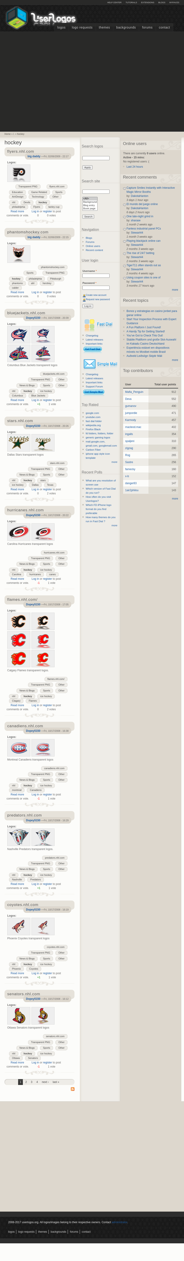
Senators (33, 1058)
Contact (164, 27)
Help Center (114, 2)
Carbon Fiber (93, 449)
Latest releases (94, 339)
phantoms (17, 283)
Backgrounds (126, 27)
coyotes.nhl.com (56, 947)
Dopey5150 (33, 317)
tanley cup (54, 206)
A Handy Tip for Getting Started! (146, 331)
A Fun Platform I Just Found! (144, 327)
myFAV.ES (174, 2)
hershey (47, 283)
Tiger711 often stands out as (144, 265)
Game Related (39, 192)
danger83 (131, 483)
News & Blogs (27, 385)
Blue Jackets (38, 395)
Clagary (16, 700)
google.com (92, 413)
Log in (35, 211)
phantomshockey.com (53, 267)
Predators (35, 879)
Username (89, 271)
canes (52, 574)
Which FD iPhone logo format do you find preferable (98, 509)
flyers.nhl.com (57, 186)
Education (17, 192)
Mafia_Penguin (134, 392)
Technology (38, 196)
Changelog (92, 335)
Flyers (36, 206)
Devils (27, 202)
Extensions (147, 2)
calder (15, 287)
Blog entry (90, 205)
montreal (17, 790)
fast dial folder (94, 421)
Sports (58, 192)
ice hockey (46, 391)
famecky (130, 469)
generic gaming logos (98, 437)
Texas (50, 484)
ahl (32, 283)
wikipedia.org (93, 425)
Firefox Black (93, 429)
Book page (90, 208)
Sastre (129, 462)
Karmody (130, 420)
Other (56, 196)
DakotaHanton (139, 196)
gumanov (130, 406)
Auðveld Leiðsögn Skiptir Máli (144, 356)
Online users (93, 246)
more (114, 462)
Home (8, 134)
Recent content (94, 250)
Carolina (16, 574)
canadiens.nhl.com (54, 768)
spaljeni (129, 441)
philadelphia (18, 206)
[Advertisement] (48, 81)
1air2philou (132, 490)
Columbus (17, 395)
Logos (61, 27)
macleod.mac (133, 427)
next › (45, 1082)
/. (13, 134)
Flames (33, 700)
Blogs (161, 2)
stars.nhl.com (57, 463)
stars (42, 480)
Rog (127, 455)
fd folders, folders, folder (99, 433)
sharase (136, 220)
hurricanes (35, 574)
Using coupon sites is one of (143, 277)
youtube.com (93, 417)
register (47, 211)
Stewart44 (137, 232)
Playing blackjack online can (143, 240)
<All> (90, 199)
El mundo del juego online (142, 204)
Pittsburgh (55, 278)
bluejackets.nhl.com (54, 373)
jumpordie (131, 413)
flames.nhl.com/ (56, 679)
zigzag (129, 448)
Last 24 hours (135, 166)
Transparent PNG (27, 186)
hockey (20, 134)
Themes (104, 27)
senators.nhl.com (55, 1036)
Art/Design (17, 196)
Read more (17, 211)
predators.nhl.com (55, 857)
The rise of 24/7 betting (140, 253)
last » (56, 1082)
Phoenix (16, 968)
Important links (94, 343)
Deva (128, 399)
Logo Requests (82, 27)
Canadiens (36, 790)
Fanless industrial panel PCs (144, 228)
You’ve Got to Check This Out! (145, 335)
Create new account (96, 295)
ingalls (129, 434)
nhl (13, 202)
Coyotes (33, 968)
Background (90, 202)
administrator (119, 1222)
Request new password (98, 299)
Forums (147, 27)
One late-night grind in (140, 216)
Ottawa (16, 1058)
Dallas (35, 484)
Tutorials (131, 2)
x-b (127, 476)
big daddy (34, 156)
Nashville (17, 879)
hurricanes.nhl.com (54, 552)
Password (89, 283)
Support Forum (94, 386)
